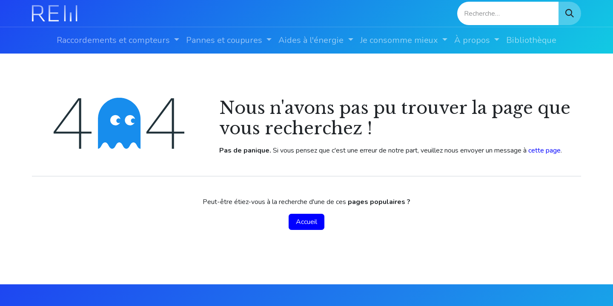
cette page (544, 150)
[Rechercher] (569, 13)
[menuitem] (118, 40)
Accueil (306, 222)
